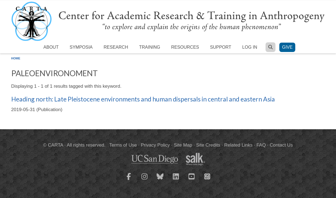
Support (220, 47)
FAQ (261, 145)
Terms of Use (123, 145)
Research (116, 47)
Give (287, 47)
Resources (185, 47)
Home (15, 58)
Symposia (81, 47)
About (51, 47)
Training (149, 47)
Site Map (183, 145)
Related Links (238, 145)
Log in (249, 47)
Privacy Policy (155, 145)
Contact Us (281, 145)
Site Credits (208, 145)
